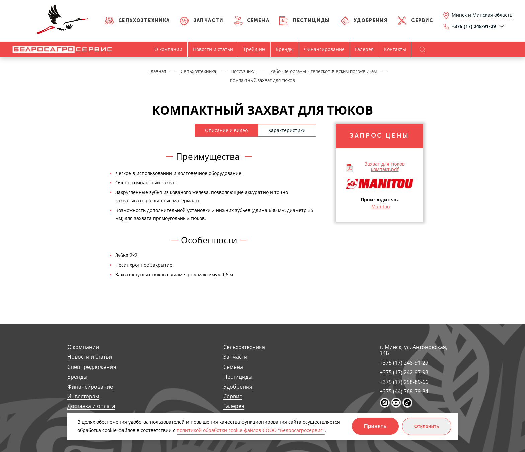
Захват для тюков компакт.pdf (385, 166)
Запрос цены (379, 135)
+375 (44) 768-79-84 (404, 391)
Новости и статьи (213, 49)
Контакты (395, 49)
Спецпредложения (91, 367)
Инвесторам (83, 396)
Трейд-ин (254, 49)
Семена (258, 20)
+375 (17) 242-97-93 (404, 372)
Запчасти (209, 20)
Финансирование (324, 49)
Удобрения (371, 20)
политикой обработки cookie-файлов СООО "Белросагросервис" (251, 430)
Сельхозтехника (144, 20)
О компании (168, 49)
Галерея (364, 49)
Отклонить (426, 426)
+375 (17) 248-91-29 (404, 363)
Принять (375, 426)
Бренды (285, 49)
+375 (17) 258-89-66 (404, 382)
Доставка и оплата (91, 406)
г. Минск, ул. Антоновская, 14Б (413, 350)
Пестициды (311, 20)
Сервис (422, 20)
